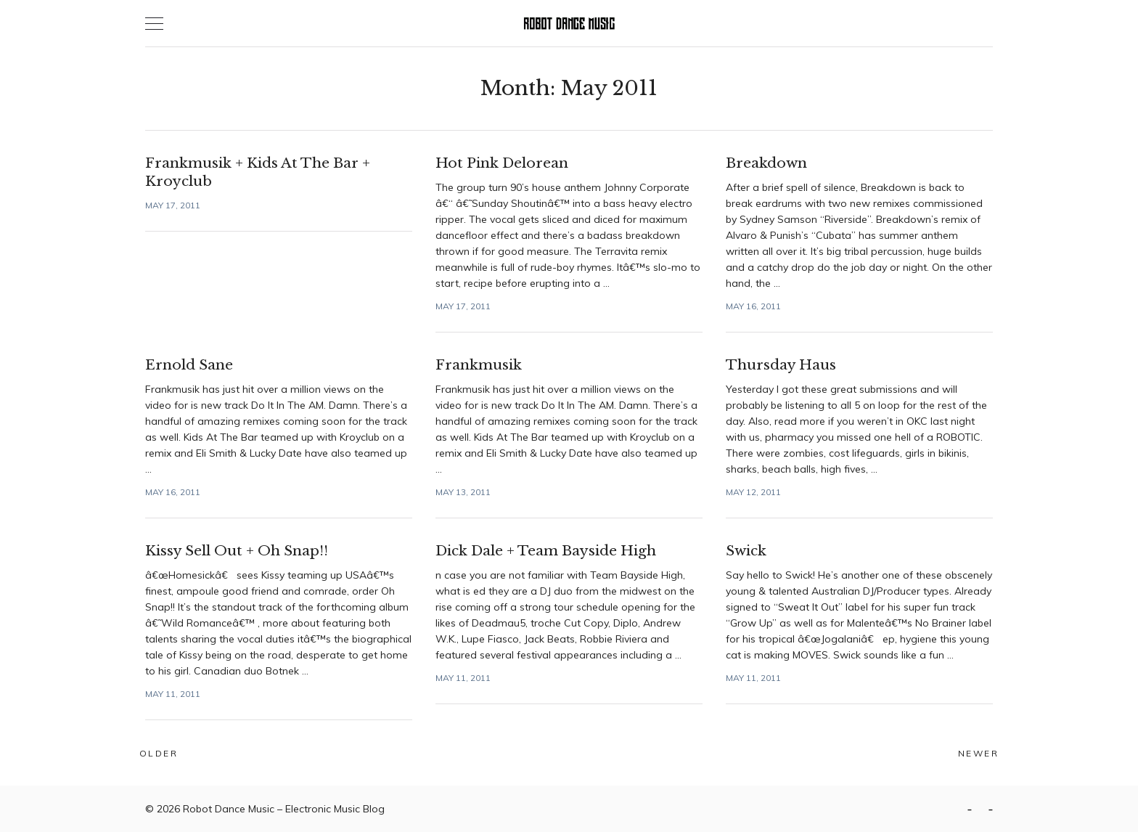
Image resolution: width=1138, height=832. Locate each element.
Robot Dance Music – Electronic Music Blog (284, 808)
